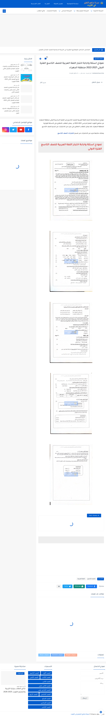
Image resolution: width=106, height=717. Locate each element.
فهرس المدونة (58, 4)
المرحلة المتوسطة (82, 11)
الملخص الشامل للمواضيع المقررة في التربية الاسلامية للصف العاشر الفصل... (64, 50)
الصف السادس (46, 703)
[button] (91, 586)
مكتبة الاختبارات (52, 11)
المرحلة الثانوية (98, 11)
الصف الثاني (47, 681)
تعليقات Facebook (57, 655)
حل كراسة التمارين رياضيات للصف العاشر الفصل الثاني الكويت (11, 69)
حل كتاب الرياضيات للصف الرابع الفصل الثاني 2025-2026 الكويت (11, 79)
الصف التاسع (99, 58)
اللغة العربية (81, 579)
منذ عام (16, 85)
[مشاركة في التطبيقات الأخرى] (58, 586)
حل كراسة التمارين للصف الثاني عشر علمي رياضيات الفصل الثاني (11, 90)
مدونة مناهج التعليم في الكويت (80, 714)
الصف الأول (47, 673)
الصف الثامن (34, 677)
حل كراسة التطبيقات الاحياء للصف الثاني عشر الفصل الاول (10, 111)
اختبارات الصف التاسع (66, 133)
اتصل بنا (47, 4)
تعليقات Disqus (44, 655)
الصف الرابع (33, 694)
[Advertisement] (53, 30)
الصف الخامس (46, 694)
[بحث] (4, 11)
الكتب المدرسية (36, 4)
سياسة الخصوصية (72, 4)
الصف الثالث (46, 677)
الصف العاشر (46, 707)
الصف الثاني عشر (45, 686)
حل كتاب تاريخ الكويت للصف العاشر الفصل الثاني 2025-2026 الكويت (10, 100)
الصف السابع (46, 698)
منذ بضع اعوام (14, 106)
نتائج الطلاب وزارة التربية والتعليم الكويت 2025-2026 (14, 690)
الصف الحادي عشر (44, 690)
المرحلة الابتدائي (66, 11)
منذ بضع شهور (14, 64)
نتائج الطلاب (41, 11)
